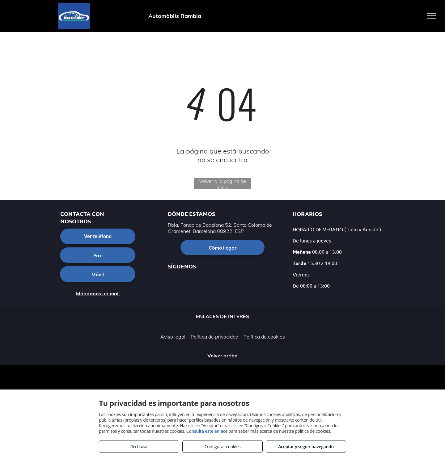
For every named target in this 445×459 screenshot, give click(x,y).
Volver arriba (222, 355)
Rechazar (139, 446)
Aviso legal (172, 337)
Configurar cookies (223, 446)
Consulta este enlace (206, 431)
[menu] (431, 16)
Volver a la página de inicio (222, 183)
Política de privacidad (214, 337)
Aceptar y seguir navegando (305, 446)
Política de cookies (264, 337)
